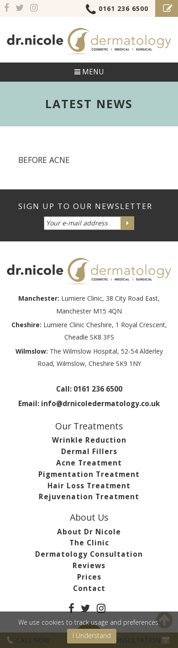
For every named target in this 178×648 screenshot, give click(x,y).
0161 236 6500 (117, 10)
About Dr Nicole (89, 532)
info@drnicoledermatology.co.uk (100, 403)
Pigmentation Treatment (89, 474)
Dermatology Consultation (89, 554)
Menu (89, 72)
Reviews (89, 565)
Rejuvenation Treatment (89, 497)
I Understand (92, 635)
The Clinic (89, 543)
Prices (89, 577)
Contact (89, 588)
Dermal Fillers (89, 451)
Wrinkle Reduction (89, 440)
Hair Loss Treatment (89, 486)
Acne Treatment (89, 463)
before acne (44, 159)
